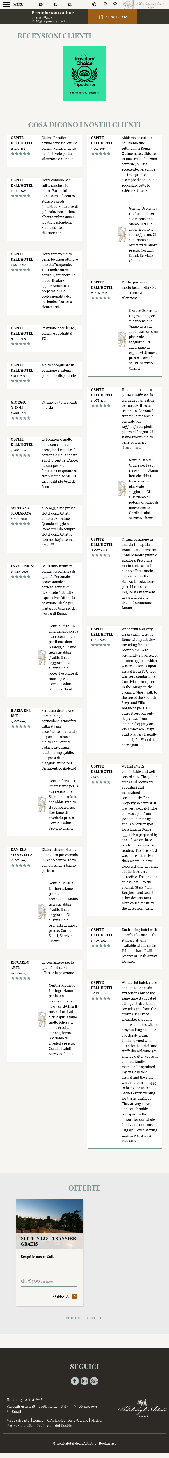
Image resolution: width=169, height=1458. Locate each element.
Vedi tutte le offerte (84, 1318)
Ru (70, 4)
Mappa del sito (18, 1420)
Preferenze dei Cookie (54, 1425)
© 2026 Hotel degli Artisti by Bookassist (84, 1443)
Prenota (65, 1296)
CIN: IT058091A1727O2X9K (67, 1420)
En (41, 4)
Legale (38, 1420)
